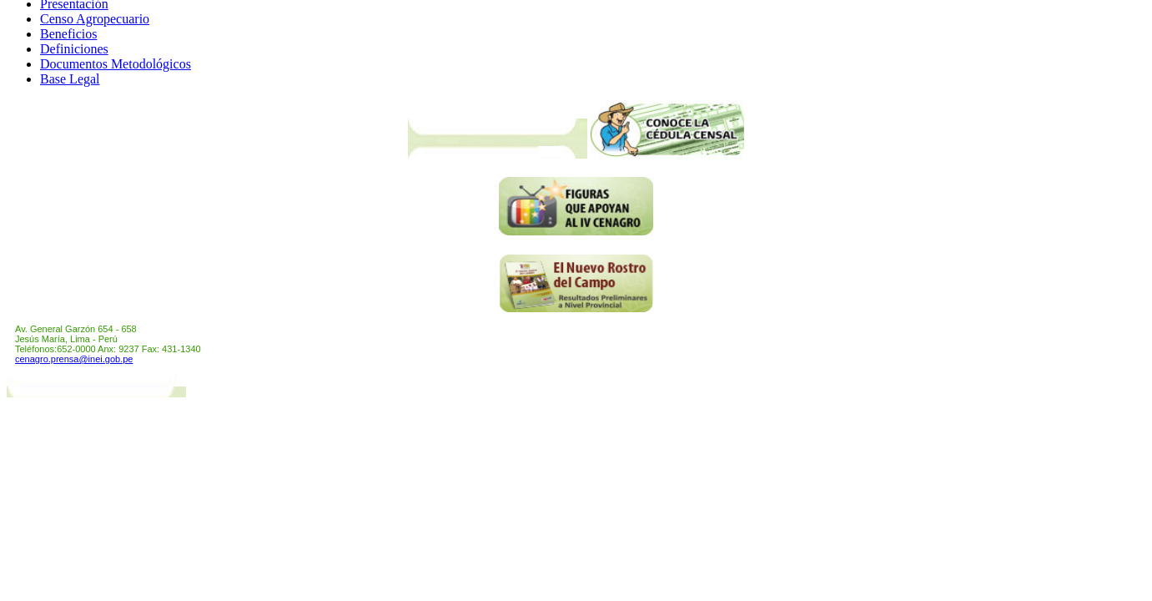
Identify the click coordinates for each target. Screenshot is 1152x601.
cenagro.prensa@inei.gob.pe (74, 359)
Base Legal (70, 79)
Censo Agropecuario (94, 19)
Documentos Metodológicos (115, 64)
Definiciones (74, 49)
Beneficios (68, 34)
